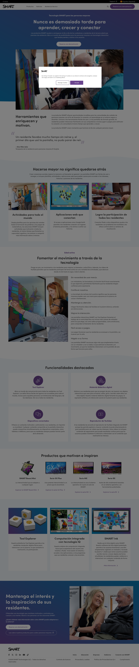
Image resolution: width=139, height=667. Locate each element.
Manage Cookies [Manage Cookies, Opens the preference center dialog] (62, 82)
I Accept (76, 82)
